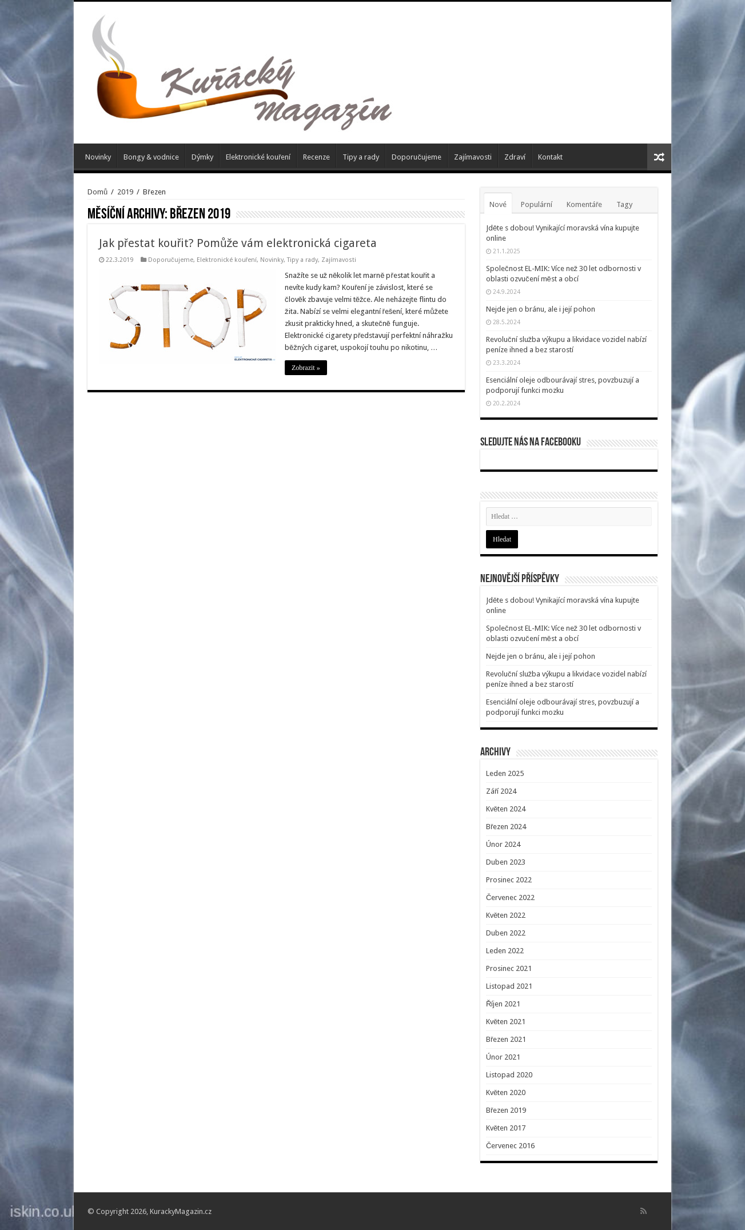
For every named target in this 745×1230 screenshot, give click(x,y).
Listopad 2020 (509, 1074)
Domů (97, 192)
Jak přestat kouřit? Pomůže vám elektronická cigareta (238, 243)
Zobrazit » (306, 368)
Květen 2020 (505, 1092)
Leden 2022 (505, 950)
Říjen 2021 (503, 1004)
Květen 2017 (505, 1128)
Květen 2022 (505, 915)
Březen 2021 (506, 1039)
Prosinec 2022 (509, 879)
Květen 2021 (505, 1021)
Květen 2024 (505, 809)
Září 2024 (501, 791)
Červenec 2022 (510, 897)
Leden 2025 (505, 773)
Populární (536, 204)
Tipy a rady (360, 157)
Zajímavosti (473, 157)
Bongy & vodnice (151, 157)
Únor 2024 (503, 844)
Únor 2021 (503, 1057)
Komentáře (584, 204)
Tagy (624, 204)
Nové (498, 204)
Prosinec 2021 (509, 968)
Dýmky (202, 157)
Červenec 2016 (510, 1145)
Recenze (316, 157)
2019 (125, 192)
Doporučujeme (416, 157)
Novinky (98, 157)
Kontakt (550, 157)
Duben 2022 (505, 933)
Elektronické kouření (258, 157)
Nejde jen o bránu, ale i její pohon (540, 309)
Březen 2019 (506, 1110)
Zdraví (514, 157)
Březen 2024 (506, 826)
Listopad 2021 (509, 986)
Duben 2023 (505, 862)
